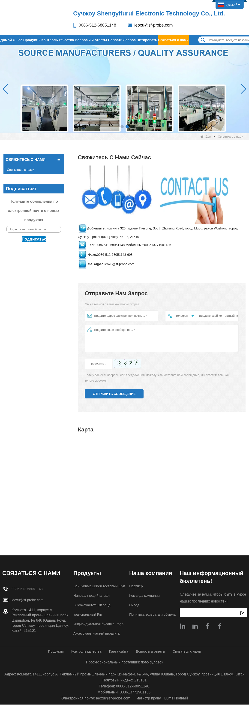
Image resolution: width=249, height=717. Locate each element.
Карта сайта (118, 651)
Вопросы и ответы (91, 40)
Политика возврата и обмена (153, 614)
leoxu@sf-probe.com (153, 25)
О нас (17, 40)
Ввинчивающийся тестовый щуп (98, 586)
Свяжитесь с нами (20, 170)
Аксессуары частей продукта (95, 633)
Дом (206, 136)
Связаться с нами (173, 40)
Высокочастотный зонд (91, 605)
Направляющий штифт (90, 595)
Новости (115, 40)
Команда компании (144, 595)
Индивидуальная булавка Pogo (98, 624)
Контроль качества (57, 40)
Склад (133, 605)
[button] (122, 126)
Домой (6, 40)
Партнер (135, 586)
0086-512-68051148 (97, 25)
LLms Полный (176, 698)
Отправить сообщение (114, 394)
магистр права (148, 698)
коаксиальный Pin (86, 614)
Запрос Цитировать (140, 40)
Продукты (32, 40)
